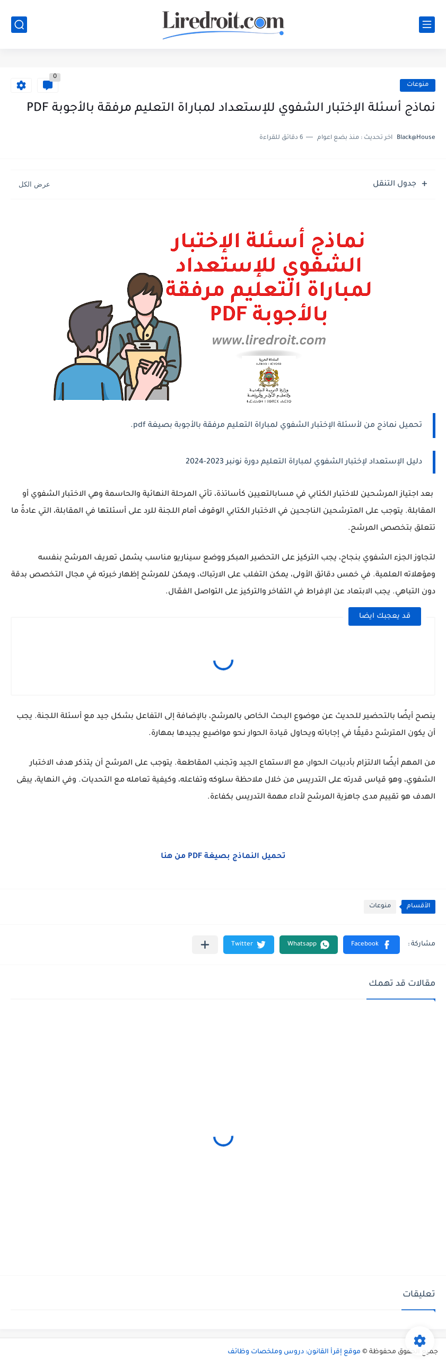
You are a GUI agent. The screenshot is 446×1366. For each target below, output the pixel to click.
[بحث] (19, 24)
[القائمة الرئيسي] (427, 24)
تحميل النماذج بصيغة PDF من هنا (223, 857)
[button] (371, 944)
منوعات (417, 85)
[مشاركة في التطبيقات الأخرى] (205, 944)
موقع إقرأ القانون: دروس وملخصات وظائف (294, 1352)
